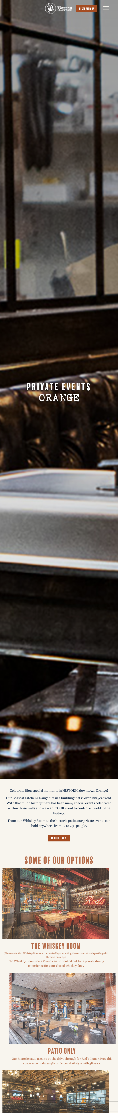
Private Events (59, 386)
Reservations (86, 8)
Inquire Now (59, 837)
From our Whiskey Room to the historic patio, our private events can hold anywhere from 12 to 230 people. (59, 823)
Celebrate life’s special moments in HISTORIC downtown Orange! (59, 790)
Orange (59, 398)
